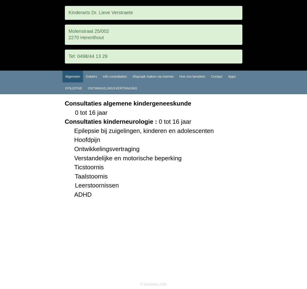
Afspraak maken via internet (153, 76)
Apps (232, 76)
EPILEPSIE (73, 88)
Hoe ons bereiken (192, 76)
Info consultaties (115, 76)
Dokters (91, 76)
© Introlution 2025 (153, 284)
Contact (216, 76)
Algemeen (72, 76)
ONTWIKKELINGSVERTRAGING (112, 88)
